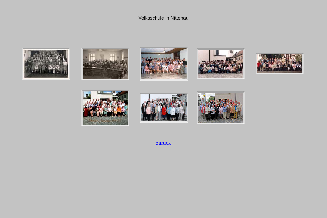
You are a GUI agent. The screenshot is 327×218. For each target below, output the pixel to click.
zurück (163, 143)
